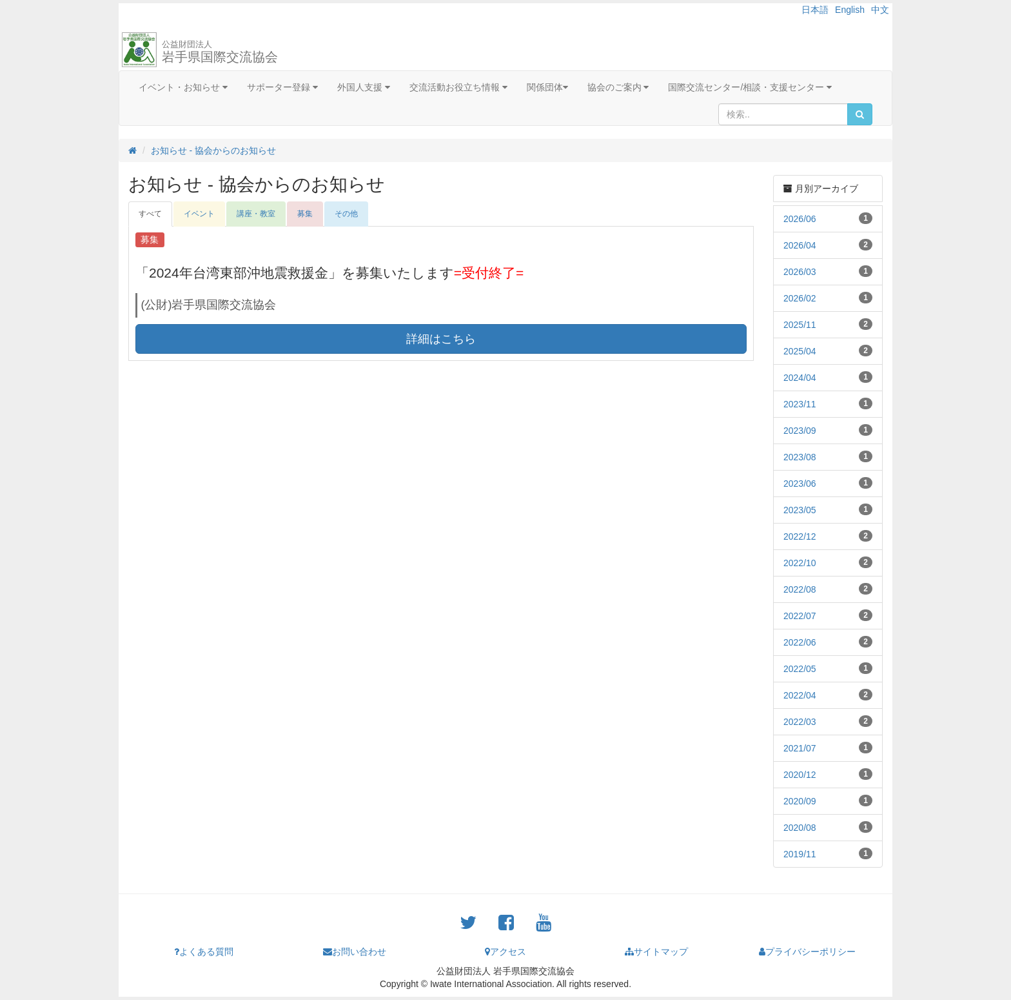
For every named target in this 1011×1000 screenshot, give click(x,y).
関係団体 (547, 87)
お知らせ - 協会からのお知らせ (213, 150)
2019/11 (799, 854)
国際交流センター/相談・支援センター (750, 87)
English (850, 10)
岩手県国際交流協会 (220, 51)
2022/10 (799, 563)
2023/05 (799, 510)
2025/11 (799, 325)
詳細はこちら (441, 338)
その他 (346, 213)
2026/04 (799, 245)
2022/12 (799, 536)
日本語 (815, 10)
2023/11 (799, 404)
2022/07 (799, 616)
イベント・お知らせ (183, 87)
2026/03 (799, 272)
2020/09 (799, 801)
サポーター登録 (282, 87)
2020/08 (799, 827)
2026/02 (799, 298)
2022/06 (799, 642)
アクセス (505, 951)
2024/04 (799, 377)
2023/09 (799, 430)
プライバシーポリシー (807, 951)
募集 (305, 213)
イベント (199, 213)
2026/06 (799, 219)
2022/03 (799, 722)
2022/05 (799, 669)
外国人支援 (363, 87)
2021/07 (799, 748)
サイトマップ (656, 951)
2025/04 (799, 351)
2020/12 (799, 775)
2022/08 (799, 589)
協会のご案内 (618, 87)
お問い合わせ (354, 951)
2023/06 (799, 483)
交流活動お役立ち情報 (458, 87)
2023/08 (799, 457)
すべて (150, 213)
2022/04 (799, 695)
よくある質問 (203, 951)
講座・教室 (256, 213)
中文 (880, 10)
